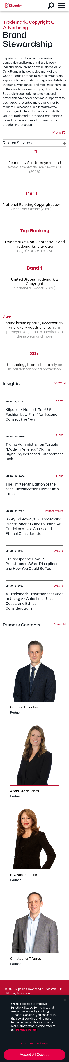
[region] (34, 1028)
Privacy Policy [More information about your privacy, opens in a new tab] (26, 1030)
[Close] (65, 1000)
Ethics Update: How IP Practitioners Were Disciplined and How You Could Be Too (32, 564)
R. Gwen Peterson (23, 875)
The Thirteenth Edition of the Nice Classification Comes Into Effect (32, 489)
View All (60, 383)
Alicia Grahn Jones (24, 791)
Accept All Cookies (34, 1055)
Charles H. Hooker (24, 707)
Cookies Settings (34, 1043)
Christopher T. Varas (25, 959)
